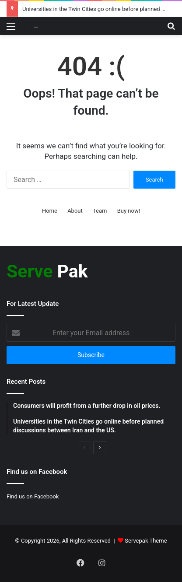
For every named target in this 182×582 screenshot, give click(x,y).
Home (49, 210)
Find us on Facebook (33, 496)
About (75, 210)
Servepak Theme (146, 540)
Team (100, 210)
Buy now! (128, 210)
